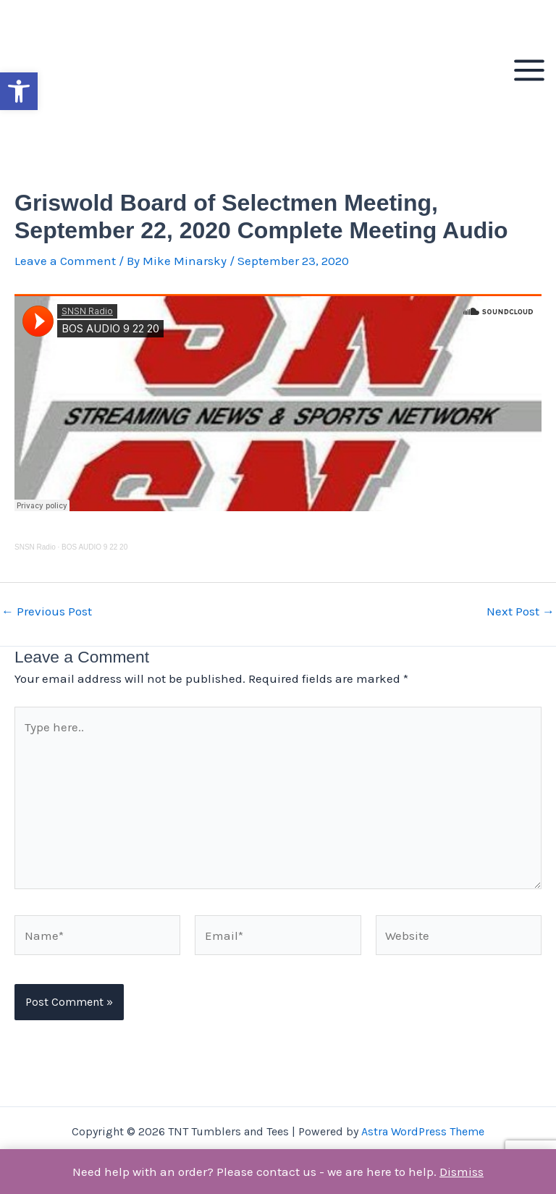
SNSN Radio (35, 547)
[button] (19, 91)
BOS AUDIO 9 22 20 (94, 547)
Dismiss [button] (461, 1171)
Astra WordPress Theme (422, 1131)
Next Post (520, 611)
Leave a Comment (65, 260)
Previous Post (46, 611)
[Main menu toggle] (529, 70)
